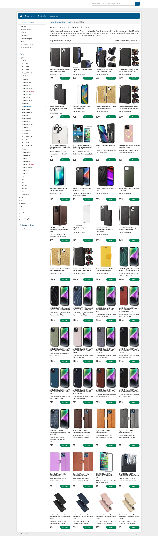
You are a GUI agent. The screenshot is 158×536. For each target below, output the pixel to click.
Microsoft (23, 204)
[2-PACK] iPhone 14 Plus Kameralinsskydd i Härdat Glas (129, 474)
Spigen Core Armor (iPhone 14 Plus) (106, 189)
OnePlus (23, 213)
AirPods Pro (25, 76)
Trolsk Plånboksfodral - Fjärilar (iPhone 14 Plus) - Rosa (60, 70)
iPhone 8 (24, 158)
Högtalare (24, 35)
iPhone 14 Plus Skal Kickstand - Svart (106, 146)
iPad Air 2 (25, 179)
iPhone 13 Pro (26, 121)
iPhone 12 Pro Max (27, 137)
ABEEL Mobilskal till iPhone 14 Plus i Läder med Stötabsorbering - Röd (129, 309)
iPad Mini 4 (25, 185)
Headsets (23, 32)
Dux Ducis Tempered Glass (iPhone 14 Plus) (81, 107)
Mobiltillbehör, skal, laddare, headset (34, 4)
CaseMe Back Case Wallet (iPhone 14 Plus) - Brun (104, 70)
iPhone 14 (25, 103)
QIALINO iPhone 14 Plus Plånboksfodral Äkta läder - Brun (59, 229)
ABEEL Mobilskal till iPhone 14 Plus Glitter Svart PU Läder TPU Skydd (106, 350)
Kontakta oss (53, 16)
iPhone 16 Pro (26, 85)
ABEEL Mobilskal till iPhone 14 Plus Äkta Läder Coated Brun (106, 390)
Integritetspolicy (135, 534)
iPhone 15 (28, 91)
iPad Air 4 (25, 191)
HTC (22, 197)
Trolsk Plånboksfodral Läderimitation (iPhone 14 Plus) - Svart (104, 229)
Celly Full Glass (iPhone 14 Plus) (81, 228)
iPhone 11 (25, 140)
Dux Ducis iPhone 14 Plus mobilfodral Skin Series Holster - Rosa (106, 516)
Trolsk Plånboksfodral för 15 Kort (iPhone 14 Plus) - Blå (128, 70)
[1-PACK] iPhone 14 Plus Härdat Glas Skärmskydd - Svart (104, 475)
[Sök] (137, 4)
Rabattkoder (42, 16)
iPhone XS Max (26, 152)
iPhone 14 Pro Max (27, 112)
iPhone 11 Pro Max (31, 146)
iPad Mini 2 (25, 188)
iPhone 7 (28, 164)
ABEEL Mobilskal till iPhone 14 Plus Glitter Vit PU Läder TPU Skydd (83, 350)
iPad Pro (24, 176)
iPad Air (24, 182)
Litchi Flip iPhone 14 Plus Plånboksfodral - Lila (58, 474)
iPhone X (24, 149)
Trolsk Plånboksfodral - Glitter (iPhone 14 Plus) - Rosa (60, 269)
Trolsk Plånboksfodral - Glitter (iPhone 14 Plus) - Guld (106, 107)
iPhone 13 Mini (26, 118)
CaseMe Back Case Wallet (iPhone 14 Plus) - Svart (104, 269)
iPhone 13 (25, 115)
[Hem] (21, 16)
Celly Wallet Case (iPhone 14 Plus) (82, 70)
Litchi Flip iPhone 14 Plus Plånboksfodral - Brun (81, 474)
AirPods (24, 61)
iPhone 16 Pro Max (27, 88)
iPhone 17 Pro (26, 70)
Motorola (23, 207)
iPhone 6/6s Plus (27, 167)
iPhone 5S (25, 173)
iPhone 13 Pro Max (27, 124)
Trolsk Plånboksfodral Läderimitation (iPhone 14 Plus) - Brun (58, 108)
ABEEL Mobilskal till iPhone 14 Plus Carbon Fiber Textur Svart (129, 390)
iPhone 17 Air (26, 67)
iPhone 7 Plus (26, 161)
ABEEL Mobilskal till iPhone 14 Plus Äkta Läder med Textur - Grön (106, 309)
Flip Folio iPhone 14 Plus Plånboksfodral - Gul (104, 431)
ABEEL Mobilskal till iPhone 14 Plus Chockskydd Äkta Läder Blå (60, 391)
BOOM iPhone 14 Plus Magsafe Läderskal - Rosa (129, 146)
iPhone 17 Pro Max (27, 73)
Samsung (23, 216)
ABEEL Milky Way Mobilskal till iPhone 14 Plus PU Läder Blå (83, 309)
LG (21, 201)
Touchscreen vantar (27, 45)
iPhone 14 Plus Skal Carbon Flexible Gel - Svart (82, 189)
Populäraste (134, 41)
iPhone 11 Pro (26, 143)
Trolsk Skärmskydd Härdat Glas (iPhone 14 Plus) (58, 189)
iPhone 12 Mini (26, 131)
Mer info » (65, 78)
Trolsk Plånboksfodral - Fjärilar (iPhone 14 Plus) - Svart (129, 228)
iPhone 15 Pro (26, 97)
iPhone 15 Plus (26, 94)
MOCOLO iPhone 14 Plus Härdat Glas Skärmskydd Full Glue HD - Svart (82, 147)
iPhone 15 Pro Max (27, 100)
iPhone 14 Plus (26, 106)
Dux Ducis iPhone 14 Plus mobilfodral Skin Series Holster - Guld (129, 516)
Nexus (22, 210)
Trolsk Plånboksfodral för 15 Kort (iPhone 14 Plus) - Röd (82, 269)
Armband (23, 26)
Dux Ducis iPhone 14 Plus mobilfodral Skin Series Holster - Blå (83, 516)
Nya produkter (30, 16)
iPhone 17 (25, 64)
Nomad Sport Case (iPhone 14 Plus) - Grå (129, 189)
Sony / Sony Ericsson (27, 219)
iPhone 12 (25, 128)
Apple (22, 58)
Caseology (24, 229)
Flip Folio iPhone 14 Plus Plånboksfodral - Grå (127, 431)
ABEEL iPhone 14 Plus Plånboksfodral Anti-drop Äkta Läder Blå (60, 432)
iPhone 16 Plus (26, 82)
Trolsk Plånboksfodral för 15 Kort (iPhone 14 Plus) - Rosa (128, 107)
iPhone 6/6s (25, 170)
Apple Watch (25, 194)
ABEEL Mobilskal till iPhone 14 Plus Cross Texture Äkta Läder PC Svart (129, 350)
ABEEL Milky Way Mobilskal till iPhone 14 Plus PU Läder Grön (129, 269)
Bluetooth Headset (26, 29)
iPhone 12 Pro (26, 134)
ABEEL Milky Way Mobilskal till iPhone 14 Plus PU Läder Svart (60, 309)
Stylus (22, 41)
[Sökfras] (113, 4)
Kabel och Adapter (26, 39)
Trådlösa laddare (26, 48)
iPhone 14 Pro (26, 109)
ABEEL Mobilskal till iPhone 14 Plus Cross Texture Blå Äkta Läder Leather (83, 391)
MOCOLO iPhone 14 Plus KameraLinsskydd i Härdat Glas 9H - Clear (60, 147)
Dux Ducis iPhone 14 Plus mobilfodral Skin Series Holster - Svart (60, 516)
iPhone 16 (25, 79)
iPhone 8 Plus (26, 155)
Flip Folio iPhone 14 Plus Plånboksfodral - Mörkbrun (81, 431)
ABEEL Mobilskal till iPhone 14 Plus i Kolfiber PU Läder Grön (60, 349)
